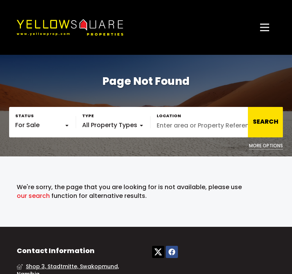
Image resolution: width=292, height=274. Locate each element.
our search (33, 196)
